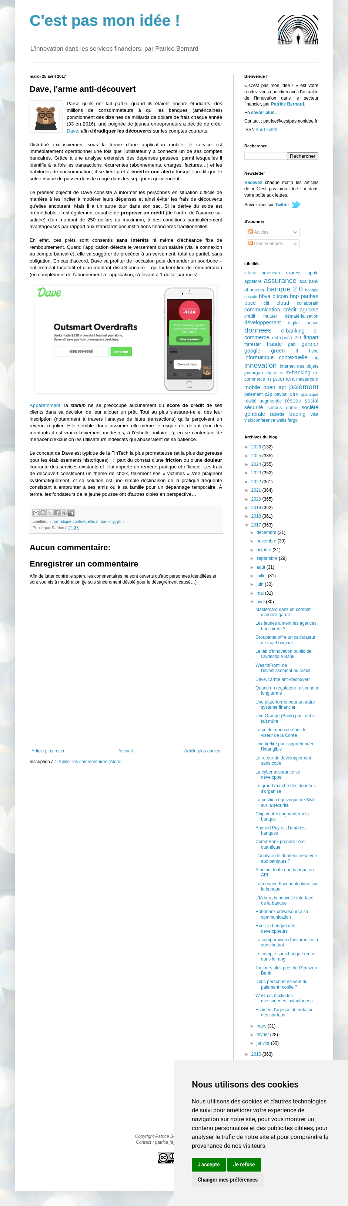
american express (282, 272)
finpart (311, 337)
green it (284, 351)
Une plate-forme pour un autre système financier (285, 704)
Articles (258, 232)
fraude (274, 344)
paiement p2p (258, 394)
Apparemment (45, 405)
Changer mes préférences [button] (228, 1180)
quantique (309, 394)
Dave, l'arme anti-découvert (282, 679)
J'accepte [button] (209, 1164)
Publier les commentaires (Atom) (89, 761)
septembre (268, 558)
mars (262, 1026)
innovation (260, 365)
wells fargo (287, 420)
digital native (303, 322)
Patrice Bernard (287, 104)
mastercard (307, 379)
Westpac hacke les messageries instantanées (283, 998)
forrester (252, 344)
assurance (280, 280)
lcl (281, 373)
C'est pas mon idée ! (105, 20)
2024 (256, 464)
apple (313, 272)
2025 (256, 455)
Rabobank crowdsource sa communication (281, 914)
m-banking (105, 521)
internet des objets (299, 366)
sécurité (253, 407)
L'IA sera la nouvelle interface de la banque (284, 900)
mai (261, 593)
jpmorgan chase (260, 372)
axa (303, 281)
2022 (256, 481)
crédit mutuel (260, 316)
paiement (303, 387)
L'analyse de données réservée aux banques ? (286, 858)
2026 (256, 447)
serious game (282, 407)
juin (261, 584)
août (262, 567)
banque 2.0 (285, 289)
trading (297, 414)
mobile (252, 387)
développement (262, 322)
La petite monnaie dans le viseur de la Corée (280, 732)
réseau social (301, 401)
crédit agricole (301, 310)
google (252, 351)
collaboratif (307, 303)
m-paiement (281, 379)
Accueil (125, 751)
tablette (277, 414)
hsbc (313, 351)
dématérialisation (301, 316)
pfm (120, 521)
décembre (267, 532)
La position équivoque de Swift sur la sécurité (285, 802)
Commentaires (265, 243)
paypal (280, 394)
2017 (256, 525)
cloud (283, 303)
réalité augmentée (263, 401)
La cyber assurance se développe (277, 774)
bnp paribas (304, 296)
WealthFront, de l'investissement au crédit (283, 668)
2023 (256, 472)
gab (291, 344)
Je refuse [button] (244, 1164)
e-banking (292, 331)
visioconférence (259, 420)
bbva (264, 296)
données (258, 330)
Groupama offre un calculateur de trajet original (285, 640)
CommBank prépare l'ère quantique (280, 844)
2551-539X (267, 129)
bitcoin (280, 296)
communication (262, 310)
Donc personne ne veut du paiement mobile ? (281, 984)
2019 (256, 507)
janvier (264, 1043)
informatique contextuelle (72, 521)
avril (261, 601)
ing (315, 357)
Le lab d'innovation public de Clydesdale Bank (283, 654)
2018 (256, 516)
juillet (262, 575)
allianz (250, 273)
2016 (256, 1054)
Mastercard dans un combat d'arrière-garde (283, 612)
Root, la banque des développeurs (275, 928)
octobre (264, 549)
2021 (256, 490)
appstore (253, 281)
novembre (267, 541)
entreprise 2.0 (286, 337)
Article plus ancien (202, 751)
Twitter (282, 204)
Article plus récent (49, 751)
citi (266, 303)
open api (275, 387)
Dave (72, 131)
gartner (309, 344)
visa (314, 414)
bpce (250, 303)
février (263, 1034)
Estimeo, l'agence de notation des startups (284, 1012)
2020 (256, 499)
